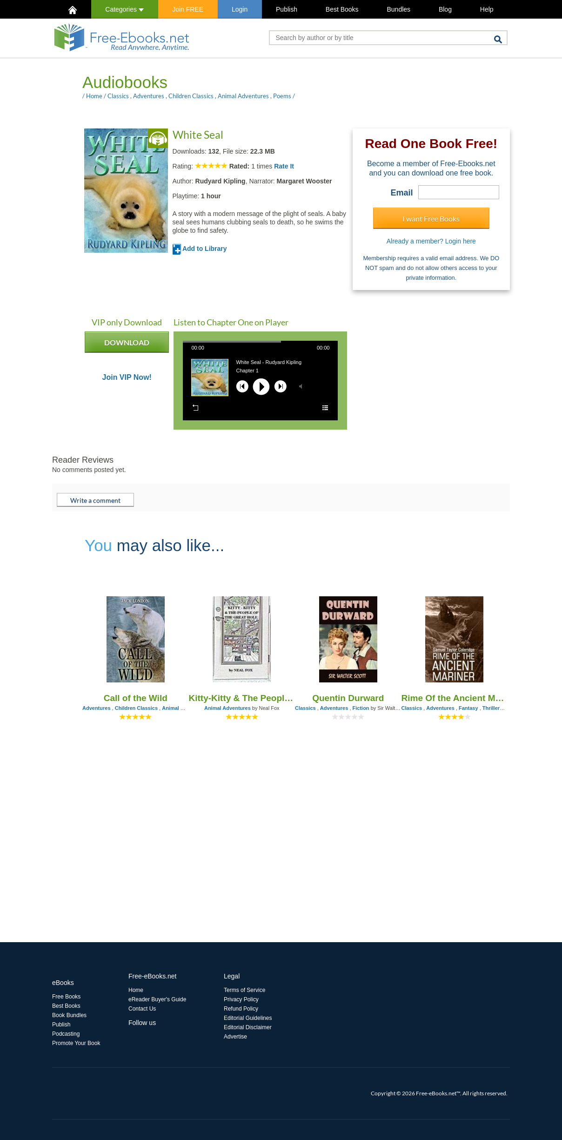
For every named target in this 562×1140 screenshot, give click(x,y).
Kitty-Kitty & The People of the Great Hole (242, 698)
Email (402, 192)
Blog (445, 9)
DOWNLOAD (126, 345)
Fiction (361, 708)
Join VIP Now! (127, 377)
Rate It (284, 166)
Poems (282, 96)
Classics (118, 96)
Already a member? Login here (431, 241)
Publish (286, 9)
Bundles (398, 9)
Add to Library (200, 248)
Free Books (66, 996)
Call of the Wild (135, 698)
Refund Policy (241, 1008)
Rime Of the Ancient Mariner (454, 698)
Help (487, 9)
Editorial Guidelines (248, 1018)
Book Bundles (69, 1015)
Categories (124, 9)
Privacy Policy (241, 999)
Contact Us (142, 1008)
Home (94, 96)
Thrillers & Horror (503, 708)
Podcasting (66, 1034)
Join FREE (187, 9)
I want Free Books (431, 218)
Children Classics (191, 96)
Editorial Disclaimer (248, 1027)
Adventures (148, 96)
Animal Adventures (243, 96)
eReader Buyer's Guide (157, 999)
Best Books (342, 9)
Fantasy (468, 708)
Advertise (235, 1036)
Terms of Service (244, 990)
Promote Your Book (76, 1043)
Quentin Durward (348, 698)
